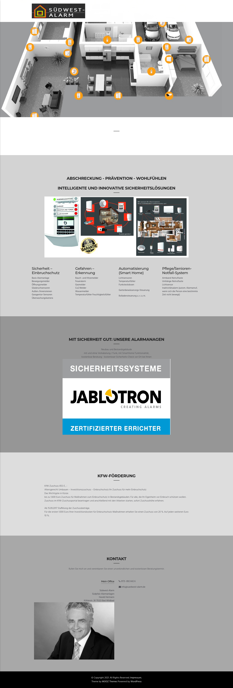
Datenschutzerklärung (162, 4)
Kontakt (112, 4)
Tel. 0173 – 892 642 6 (132, 4)
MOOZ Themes (109, 682)
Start (99, 4)
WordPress (136, 682)
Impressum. (136, 678)
